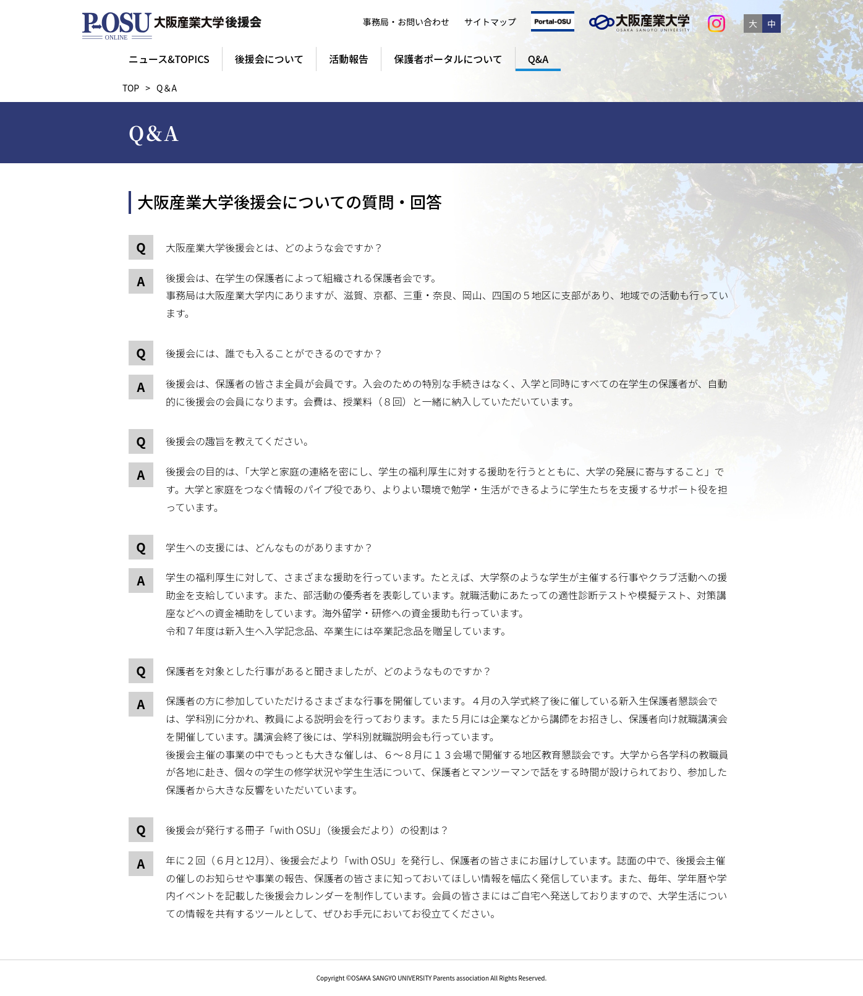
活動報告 (348, 58)
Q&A (538, 58)
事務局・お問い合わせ (406, 21)
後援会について (269, 58)
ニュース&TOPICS (169, 58)
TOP (130, 88)
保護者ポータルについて (448, 58)
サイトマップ (490, 21)
